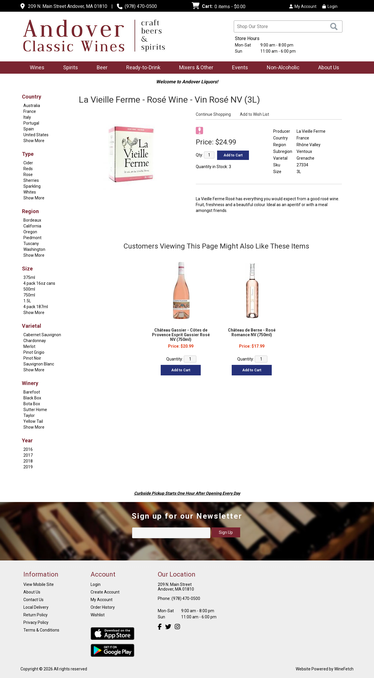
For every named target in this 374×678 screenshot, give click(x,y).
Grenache (305, 158)
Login (329, 6)
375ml (29, 277)
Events (240, 67)
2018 (28, 461)
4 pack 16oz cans (39, 283)
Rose (28, 174)
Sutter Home (35, 409)
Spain (28, 129)
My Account (101, 599)
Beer (100, 68)
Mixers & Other (194, 68)
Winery (30, 383)
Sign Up (226, 532)
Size (27, 268)
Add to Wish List (254, 114)
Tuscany (31, 243)
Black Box (32, 398)
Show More (33, 140)
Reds (28, 168)
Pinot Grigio (33, 352)
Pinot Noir (32, 358)
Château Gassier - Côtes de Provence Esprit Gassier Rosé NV (181, 335)
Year (27, 440)
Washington (34, 249)
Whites (29, 192)
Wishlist (98, 615)
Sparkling (32, 186)
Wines (35, 68)
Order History (103, 607)
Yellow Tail (33, 421)
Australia (31, 105)
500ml (29, 289)
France (29, 111)
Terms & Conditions (41, 630)
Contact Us (33, 599)
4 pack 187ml (35, 306)
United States (36, 134)
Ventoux (304, 151)
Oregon (30, 232)
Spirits (69, 68)
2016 (28, 449)
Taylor (29, 415)
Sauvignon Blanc (38, 364)
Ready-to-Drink (141, 68)
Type (28, 154)
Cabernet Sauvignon (42, 334)
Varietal (31, 326)
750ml (29, 295)
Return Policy (35, 615)
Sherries (31, 180)
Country (31, 97)
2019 (28, 467)
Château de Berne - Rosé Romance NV (252, 332)
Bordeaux (32, 220)
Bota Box (31, 403)
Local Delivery (36, 607)
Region (30, 211)
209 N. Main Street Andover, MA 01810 (67, 6)
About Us (327, 68)
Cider (28, 163)
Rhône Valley (309, 144)
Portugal (31, 123)
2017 (28, 455)
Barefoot (31, 392)
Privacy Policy (36, 622)
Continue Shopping (213, 114)
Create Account (105, 592)
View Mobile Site (38, 584)
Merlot (29, 346)
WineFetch (344, 669)
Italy (27, 117)
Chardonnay (34, 340)
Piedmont (32, 237)
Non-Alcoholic (281, 68)
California (32, 226)
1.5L (27, 301)
